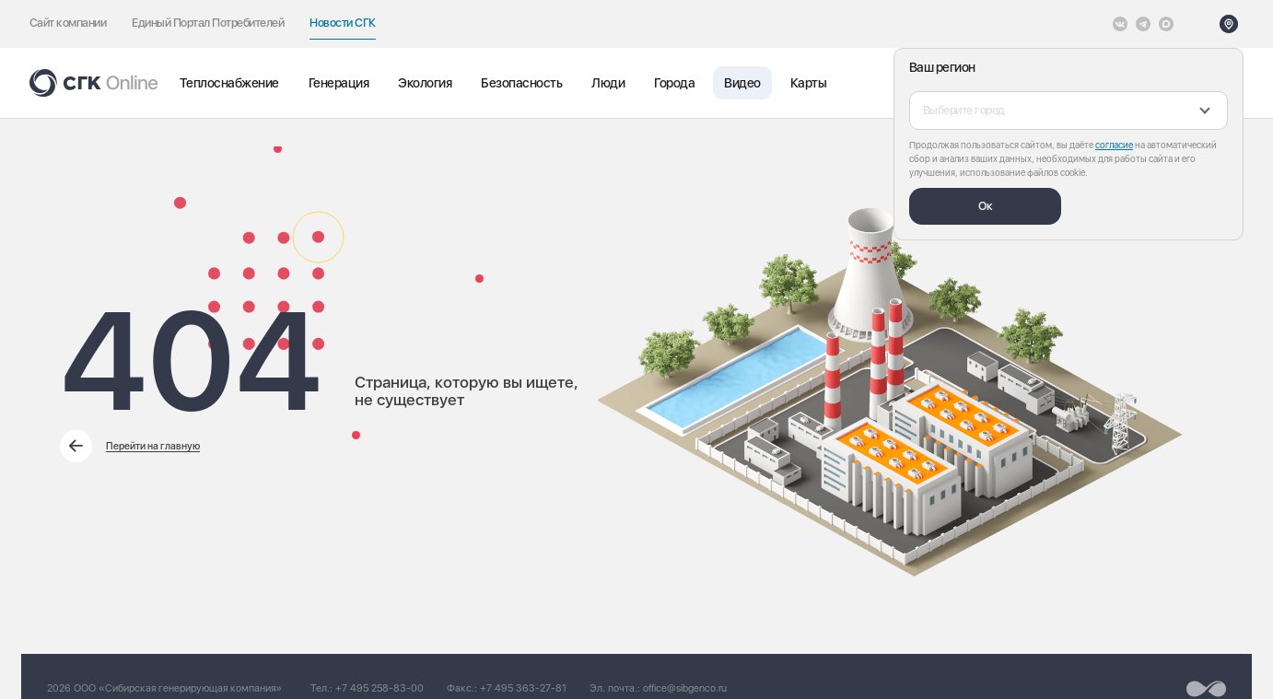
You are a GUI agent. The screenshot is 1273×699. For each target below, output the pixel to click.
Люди (608, 83)
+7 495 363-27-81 (523, 688)
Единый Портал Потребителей (208, 22)
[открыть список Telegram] (1143, 24)
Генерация (338, 83)
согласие (1114, 144)
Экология (424, 83)
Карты (808, 83)
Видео (742, 83)
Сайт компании (67, 22)
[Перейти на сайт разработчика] (1206, 689)
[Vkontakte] (1120, 24)
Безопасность (521, 83)
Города (674, 83)
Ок (985, 206)
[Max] (1166, 24)
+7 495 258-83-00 (379, 688)
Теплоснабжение (229, 83)
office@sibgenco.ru (685, 688)
